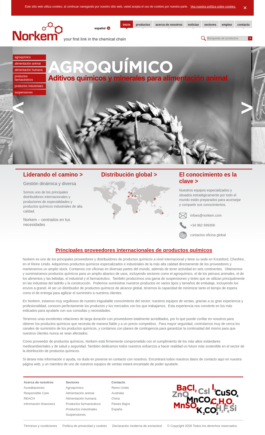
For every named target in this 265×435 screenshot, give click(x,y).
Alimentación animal (28, 63)
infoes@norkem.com (206, 215)
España (116, 409)
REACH (29, 398)
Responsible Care (36, 393)
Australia (117, 393)
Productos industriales (29, 86)
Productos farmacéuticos (24, 78)
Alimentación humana (29, 70)
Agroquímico (23, 57)
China (115, 398)
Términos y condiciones (40, 426)
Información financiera (39, 404)
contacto (243, 24)
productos (143, 24)
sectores (210, 24)
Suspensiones (24, 92)
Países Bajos (120, 404)
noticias (193, 24)
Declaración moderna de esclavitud (137, 426)
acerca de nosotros (168, 24)
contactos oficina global (208, 235)
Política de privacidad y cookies (85, 426)
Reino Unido (120, 388)
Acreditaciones (34, 388)
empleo (227, 24)
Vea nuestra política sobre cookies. (213, 6)
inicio (126, 24)
